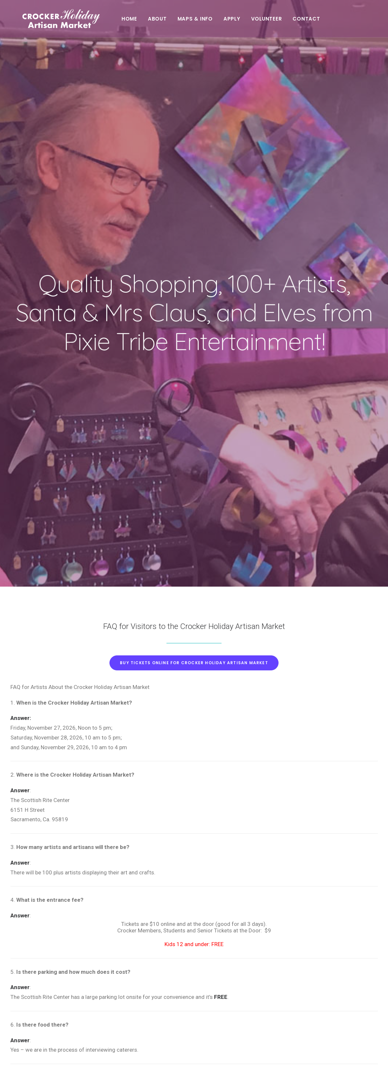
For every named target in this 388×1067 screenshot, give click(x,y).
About (172, 22)
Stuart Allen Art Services (54, 1054)
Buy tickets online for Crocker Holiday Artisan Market (194, 284)
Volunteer (281, 22)
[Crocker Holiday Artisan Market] (63, 22)
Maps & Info (209, 22)
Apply (246, 22)
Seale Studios (140, 1054)
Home (144, 22)
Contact (321, 22)
